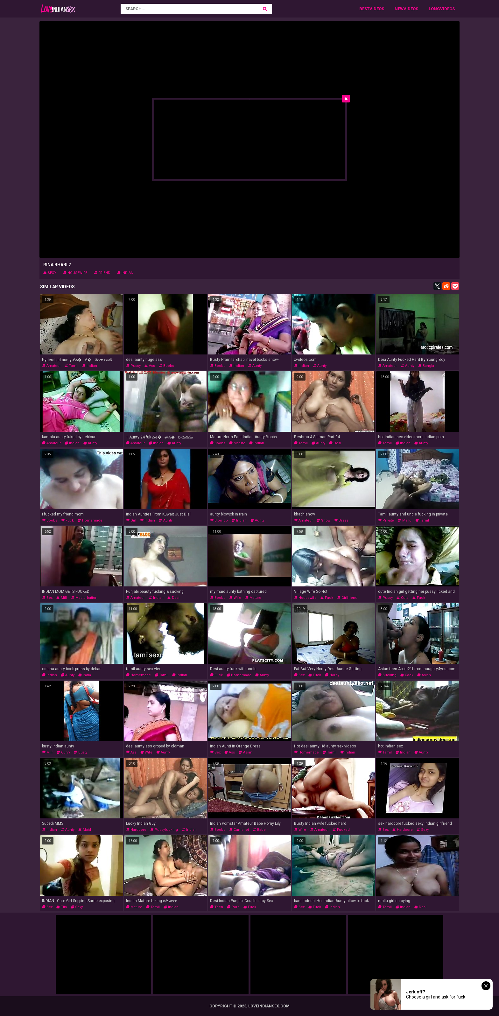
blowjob (219, 520)
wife (235, 598)
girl (131, 520)
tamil (71, 366)
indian (125, 273)
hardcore (136, 830)
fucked (341, 830)
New (399, 8)
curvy (63, 752)
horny (332, 675)
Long (434, 8)
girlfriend (347, 598)
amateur (51, 366)
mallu (404, 520)
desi (335, 443)
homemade (90, 520)
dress (341, 520)
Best (364, 8)
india (84, 675)
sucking (387, 675)
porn (233, 907)
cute (403, 598)
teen (216, 907)
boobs (166, 366)
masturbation (84, 598)
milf (61, 598)
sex (47, 598)
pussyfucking (164, 830)
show (323, 520)
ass (149, 366)
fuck (67, 520)
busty (80, 752)
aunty (255, 366)
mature (237, 443)
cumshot (239, 830)
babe (259, 830)
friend (102, 273)
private (386, 520)
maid (84, 830)
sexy (49, 273)
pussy (133, 366)
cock (406, 675)
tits (61, 907)
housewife (75, 273)
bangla (426, 366)
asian (424, 675)
